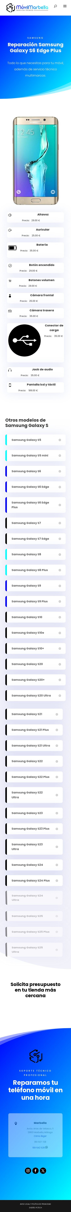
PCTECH (39, 1208)
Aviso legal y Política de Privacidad (35, 1204)
